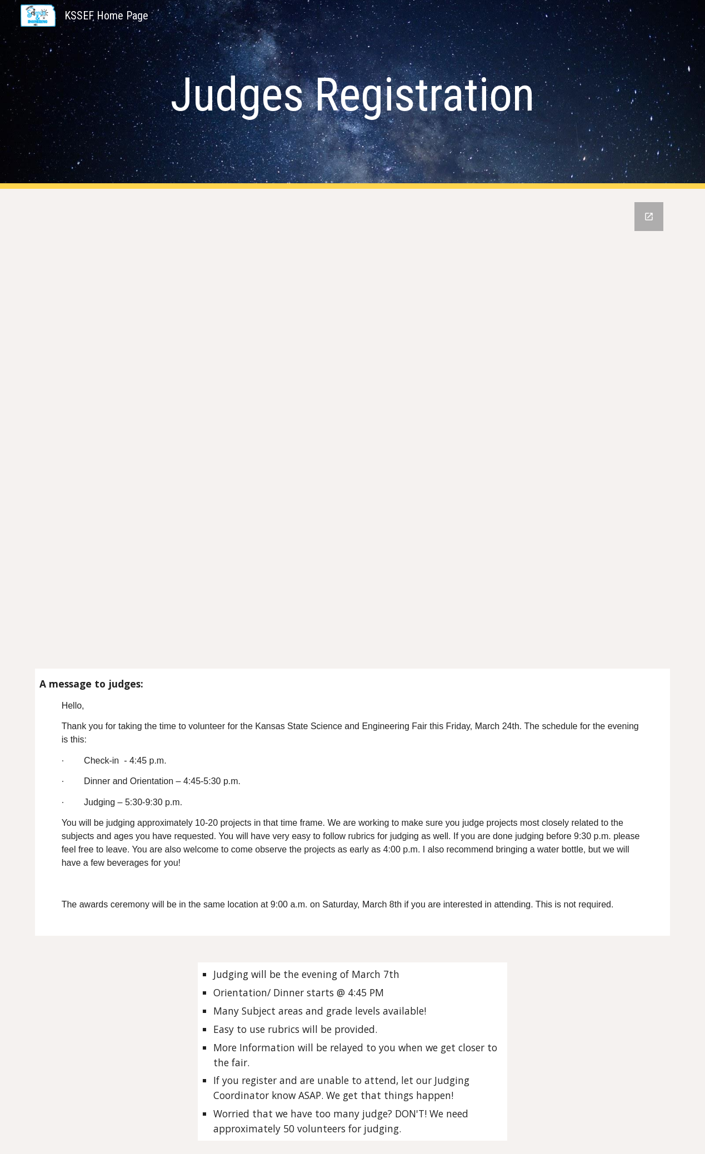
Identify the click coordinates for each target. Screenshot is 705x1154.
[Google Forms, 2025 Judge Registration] (353, 435)
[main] (352, 94)
